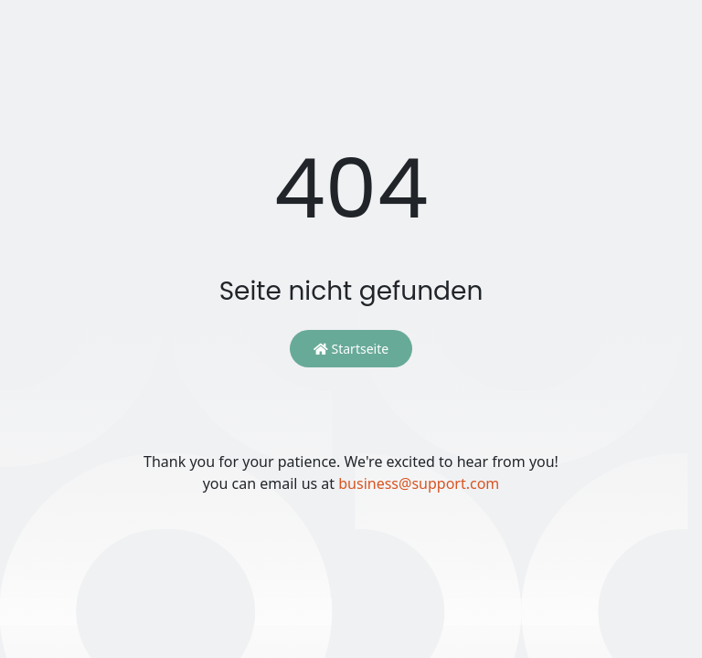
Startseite (351, 348)
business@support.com (418, 483)
